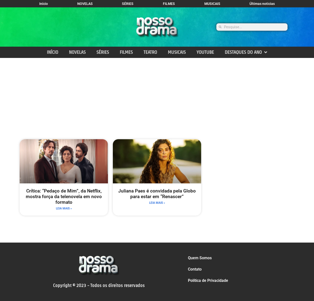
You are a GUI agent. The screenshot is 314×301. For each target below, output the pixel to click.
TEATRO (150, 52)
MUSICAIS (212, 4)
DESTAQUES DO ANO (246, 52)
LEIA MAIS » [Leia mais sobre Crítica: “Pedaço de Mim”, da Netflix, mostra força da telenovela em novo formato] (64, 208)
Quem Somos (200, 258)
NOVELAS (85, 4)
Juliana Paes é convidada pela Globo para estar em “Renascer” (157, 193)
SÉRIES (127, 4)
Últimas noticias (262, 4)
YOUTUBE (205, 52)
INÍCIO (52, 52)
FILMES (169, 4)
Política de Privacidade (208, 280)
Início (43, 4)
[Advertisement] (157, 94)
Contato (195, 269)
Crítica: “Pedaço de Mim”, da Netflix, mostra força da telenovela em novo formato (64, 196)
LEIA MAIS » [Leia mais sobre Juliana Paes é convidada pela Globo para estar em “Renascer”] (157, 203)
